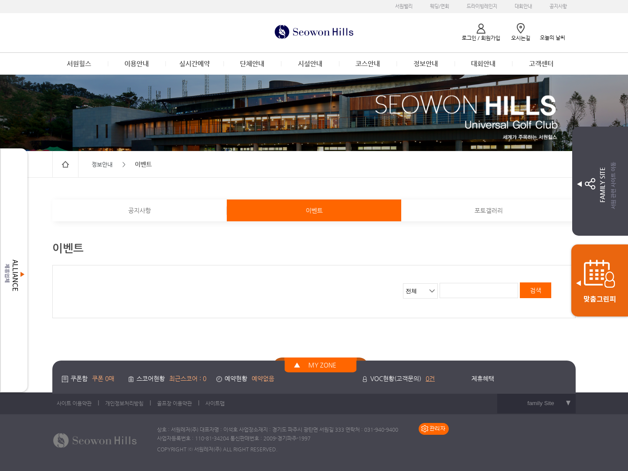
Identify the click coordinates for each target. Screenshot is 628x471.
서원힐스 (79, 63)
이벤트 (314, 210)
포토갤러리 (488, 210)
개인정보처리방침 (124, 403)
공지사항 (558, 6)
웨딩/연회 (439, 6)
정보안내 (425, 63)
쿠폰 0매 (103, 378)
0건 (430, 378)
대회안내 (523, 6)
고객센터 (541, 63)
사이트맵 (215, 403)
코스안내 (367, 63)
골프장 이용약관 (174, 403)
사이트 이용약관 (74, 403)
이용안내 (136, 63)
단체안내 (252, 63)
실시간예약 (194, 63)
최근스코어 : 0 (187, 378)
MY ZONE (322, 364)
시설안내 (310, 63)
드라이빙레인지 (482, 6)
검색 (535, 290)
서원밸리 (404, 6)
